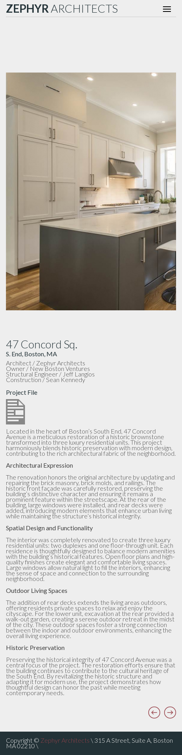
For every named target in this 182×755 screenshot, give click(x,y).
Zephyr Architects (65, 740)
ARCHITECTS (62, 8)
